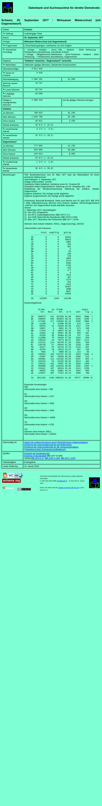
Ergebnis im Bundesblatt (35, 486)
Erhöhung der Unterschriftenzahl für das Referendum (48, 475)
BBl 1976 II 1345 (52, 489)
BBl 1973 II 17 (37, 489)
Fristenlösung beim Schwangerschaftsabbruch (45, 480)
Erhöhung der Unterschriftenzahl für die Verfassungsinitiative (51, 478)
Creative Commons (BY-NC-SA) (68, 518)
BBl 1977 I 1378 (68, 489)
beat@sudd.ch (62, 512)
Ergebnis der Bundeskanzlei (36, 484)
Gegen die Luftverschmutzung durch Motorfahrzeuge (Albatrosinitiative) (56, 473)
